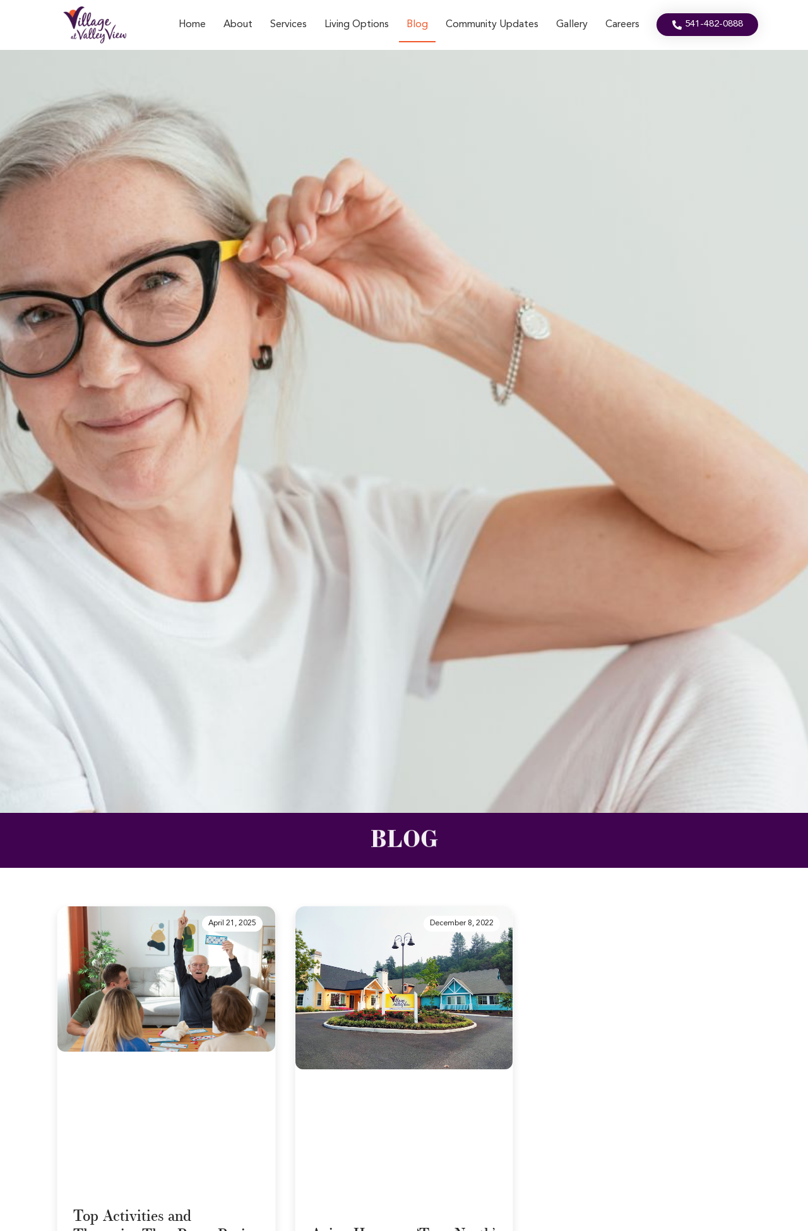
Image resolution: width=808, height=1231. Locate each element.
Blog (417, 25)
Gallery (572, 25)
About (237, 25)
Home (192, 25)
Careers (622, 25)
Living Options (356, 25)
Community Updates (492, 25)
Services (288, 25)
